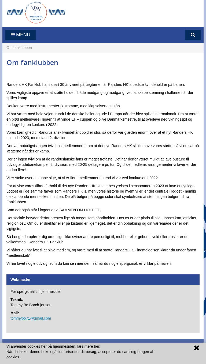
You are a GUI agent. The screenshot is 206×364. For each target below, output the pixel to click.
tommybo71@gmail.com (30, 318)
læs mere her (88, 346)
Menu (20, 34)
